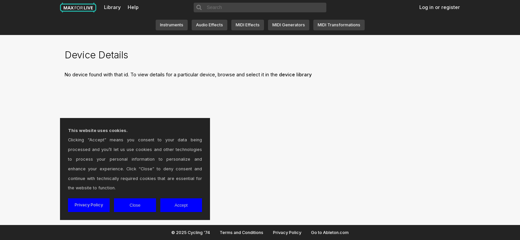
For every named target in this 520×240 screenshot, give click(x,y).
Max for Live (78, 8)
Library (112, 7)
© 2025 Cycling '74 (190, 232)
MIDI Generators (288, 24)
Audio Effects (209, 24)
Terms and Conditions (241, 232)
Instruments (171, 24)
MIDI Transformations (339, 24)
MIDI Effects (248, 24)
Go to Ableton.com (330, 232)
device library (295, 74)
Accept (181, 205)
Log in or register (439, 7)
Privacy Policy (287, 232)
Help (133, 7)
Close (135, 205)
